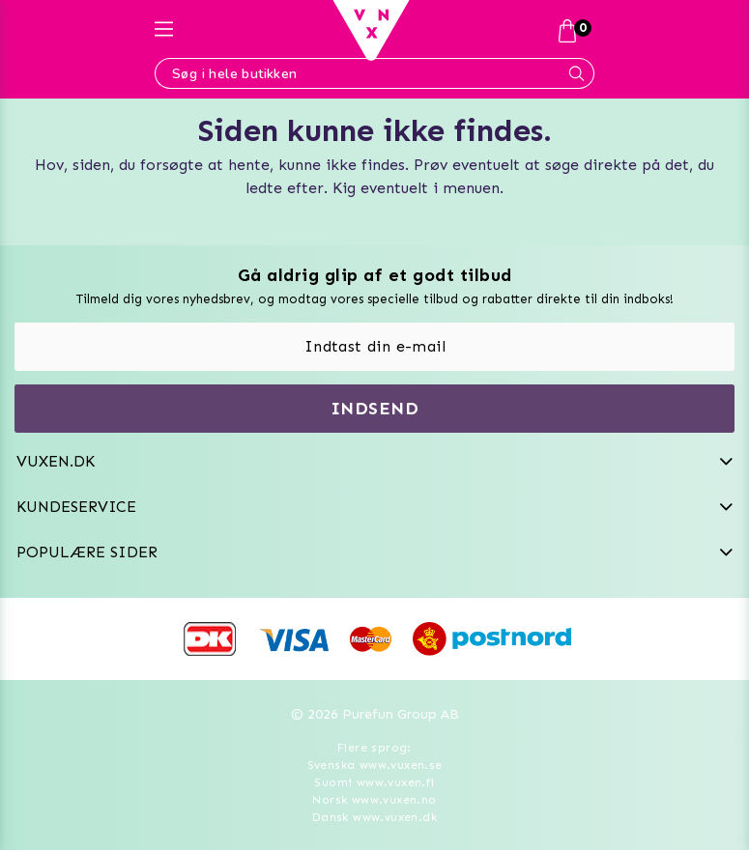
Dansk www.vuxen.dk (374, 817)
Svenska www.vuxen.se (375, 765)
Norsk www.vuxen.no (374, 800)
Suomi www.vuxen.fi (374, 782)
